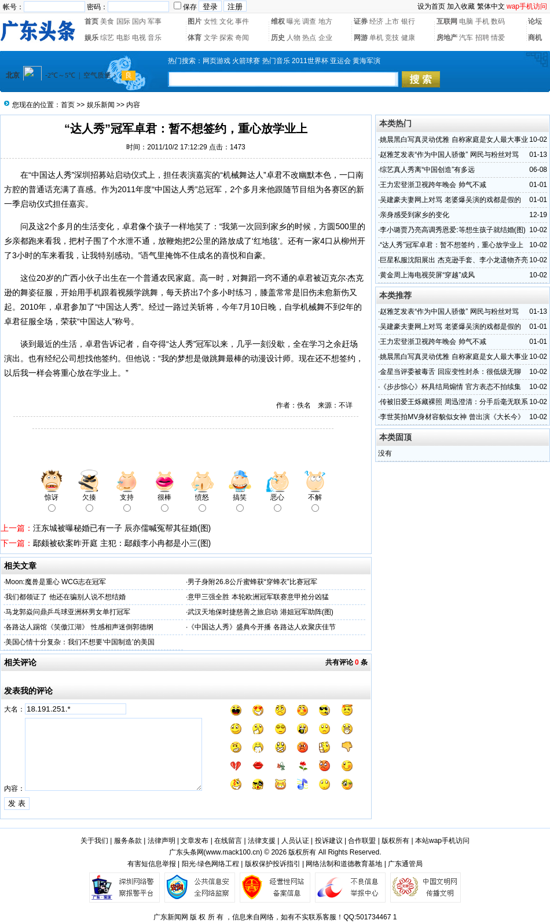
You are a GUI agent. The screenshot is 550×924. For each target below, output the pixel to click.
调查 (309, 21)
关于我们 (94, 841)
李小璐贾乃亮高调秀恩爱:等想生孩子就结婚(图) (452, 230)
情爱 (498, 38)
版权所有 (395, 841)
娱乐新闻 (101, 105)
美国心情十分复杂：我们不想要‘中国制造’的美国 (79, 642)
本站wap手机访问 (442, 841)
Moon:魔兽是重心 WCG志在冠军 (55, 582)
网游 (361, 38)
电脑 (466, 21)
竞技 (392, 38)
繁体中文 (491, 6)
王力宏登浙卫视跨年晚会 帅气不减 (433, 185)
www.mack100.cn (233, 852)
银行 (408, 21)
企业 (325, 38)
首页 (91, 21)
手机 (482, 21)
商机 (535, 38)
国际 (123, 21)
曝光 (293, 21)
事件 (242, 21)
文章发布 (194, 841)
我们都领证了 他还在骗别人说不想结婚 (65, 597)
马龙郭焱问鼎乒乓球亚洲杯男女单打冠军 (67, 612)
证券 (361, 21)
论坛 (535, 21)
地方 (325, 21)
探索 (226, 38)
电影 (123, 38)
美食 (107, 21)
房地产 (447, 38)
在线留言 (228, 841)
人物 (293, 38)
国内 (139, 21)
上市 (392, 21)
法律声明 (161, 841)
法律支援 (262, 841)
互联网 (447, 21)
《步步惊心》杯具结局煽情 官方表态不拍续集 (450, 387)
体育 (194, 38)
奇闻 (242, 38)
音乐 (155, 38)
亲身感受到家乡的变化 (414, 215)
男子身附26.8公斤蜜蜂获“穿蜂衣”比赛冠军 (252, 582)
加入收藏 (461, 6)
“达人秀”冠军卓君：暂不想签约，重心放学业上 (451, 245)
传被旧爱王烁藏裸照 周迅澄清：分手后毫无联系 (453, 402)
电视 (139, 38)
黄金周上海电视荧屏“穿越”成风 (427, 275)
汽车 (466, 38)
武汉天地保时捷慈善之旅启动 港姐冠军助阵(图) (260, 612)
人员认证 (295, 841)
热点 (309, 38)
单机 (376, 38)
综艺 (107, 38)
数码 (498, 21)
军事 (155, 21)
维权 (278, 21)
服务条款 (128, 841)
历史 (278, 38)
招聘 (482, 38)
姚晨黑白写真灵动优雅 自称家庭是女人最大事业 (453, 139)
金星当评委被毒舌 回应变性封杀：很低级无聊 (450, 372)
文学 (211, 38)
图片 (194, 21)
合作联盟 (362, 841)
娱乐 (91, 38)
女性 (211, 21)
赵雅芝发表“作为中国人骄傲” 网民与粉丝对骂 (449, 155)
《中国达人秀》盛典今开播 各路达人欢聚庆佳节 (261, 627)
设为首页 (431, 6)
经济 (376, 21)
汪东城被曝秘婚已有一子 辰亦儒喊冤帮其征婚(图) (122, 528)
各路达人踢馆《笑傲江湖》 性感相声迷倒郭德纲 (79, 627)
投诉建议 (329, 841)
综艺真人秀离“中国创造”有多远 (427, 170)
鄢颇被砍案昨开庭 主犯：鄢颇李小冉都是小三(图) (122, 543)
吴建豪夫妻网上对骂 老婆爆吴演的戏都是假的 (450, 200)
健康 (408, 38)
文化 (226, 21)
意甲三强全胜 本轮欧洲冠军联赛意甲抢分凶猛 (258, 597)
